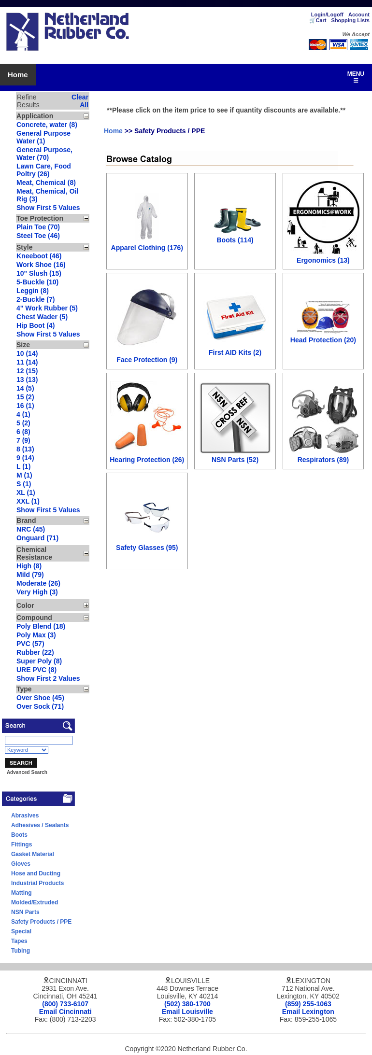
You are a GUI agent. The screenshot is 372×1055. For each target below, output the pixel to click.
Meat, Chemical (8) (46, 182)
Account (359, 14)
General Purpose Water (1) (43, 137)
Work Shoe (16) (41, 264)
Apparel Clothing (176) (147, 248)
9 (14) (25, 458)
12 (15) (27, 371)
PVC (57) (30, 643)
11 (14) (27, 362)
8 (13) (25, 449)
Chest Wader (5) (42, 317)
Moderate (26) (38, 583)
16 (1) (25, 405)
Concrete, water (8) (46, 124)
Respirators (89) (323, 460)
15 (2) (25, 397)
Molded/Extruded (34, 902)
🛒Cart (318, 20)
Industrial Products (37, 883)
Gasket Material (32, 854)
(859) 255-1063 (308, 1004)
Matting (21, 892)
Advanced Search (27, 772)
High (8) (29, 566)
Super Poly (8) (39, 661)
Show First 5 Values (48, 207)
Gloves (20, 863)
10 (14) (27, 353)
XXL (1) (28, 501)
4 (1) (23, 414)
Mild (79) (30, 574)
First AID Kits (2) (235, 352)
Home (18, 74)
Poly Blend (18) (40, 626)
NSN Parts (25, 912)
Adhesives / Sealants (40, 825)
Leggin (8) (32, 291)
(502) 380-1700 (187, 1004)
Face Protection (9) (146, 360)
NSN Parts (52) (235, 460)
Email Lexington (308, 1011)
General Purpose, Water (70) (44, 153)
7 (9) (23, 440)
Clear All (80, 101)
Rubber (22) (35, 652)
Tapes (19, 941)
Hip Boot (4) (35, 325)
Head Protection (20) (323, 340)
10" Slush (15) (38, 273)
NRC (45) (30, 529)
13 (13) (27, 379)
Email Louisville (187, 1011)
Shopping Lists (350, 20)
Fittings (21, 844)
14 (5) (25, 388)
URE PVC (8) (36, 670)
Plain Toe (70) (38, 227)
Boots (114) (234, 240)
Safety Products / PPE (41, 921)
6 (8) (23, 432)
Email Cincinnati (65, 1011)
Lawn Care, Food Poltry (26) (43, 170)
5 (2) (23, 423)
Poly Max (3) (36, 635)
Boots (19, 834)
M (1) (24, 475)
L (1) (23, 466)
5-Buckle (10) (37, 282)
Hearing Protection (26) (147, 460)
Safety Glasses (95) (147, 547)
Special (21, 931)
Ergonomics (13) (323, 260)
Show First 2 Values (48, 678)
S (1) (23, 484)
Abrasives (25, 815)
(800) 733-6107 (65, 1004)
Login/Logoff (327, 14)
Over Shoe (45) (40, 698)
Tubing (20, 950)
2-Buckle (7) (35, 299)
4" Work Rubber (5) (47, 308)
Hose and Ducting (35, 873)
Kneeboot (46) (38, 256)
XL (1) (25, 492)
